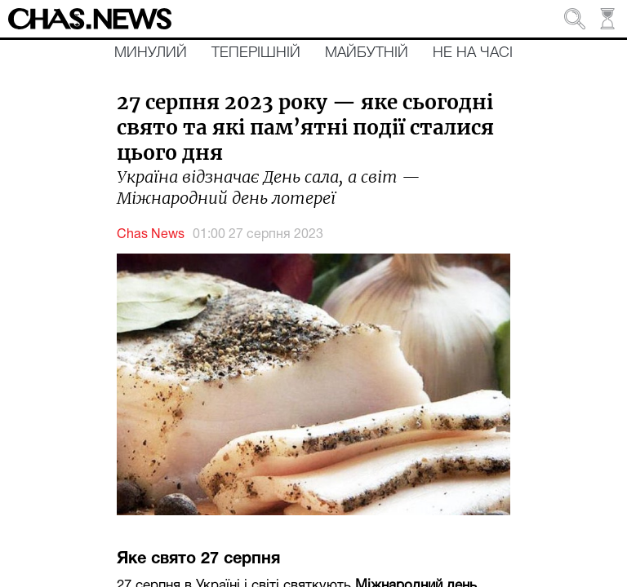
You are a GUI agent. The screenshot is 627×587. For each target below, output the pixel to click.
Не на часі (473, 53)
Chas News (151, 235)
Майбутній (366, 53)
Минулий (150, 53)
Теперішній (255, 53)
